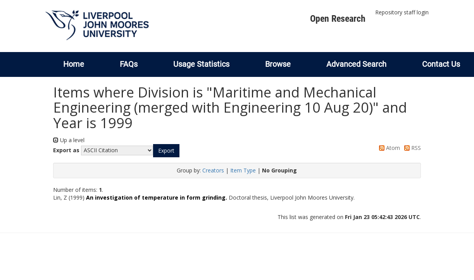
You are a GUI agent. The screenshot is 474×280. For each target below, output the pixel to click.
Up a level (68, 140)
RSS (411, 147)
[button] (166, 150)
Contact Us (441, 64)
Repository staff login (402, 12)
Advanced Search (356, 64)
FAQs (129, 64)
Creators (213, 170)
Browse (278, 64)
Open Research (337, 18)
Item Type (243, 170)
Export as (66, 150)
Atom (388, 147)
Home (73, 64)
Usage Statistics (201, 64)
